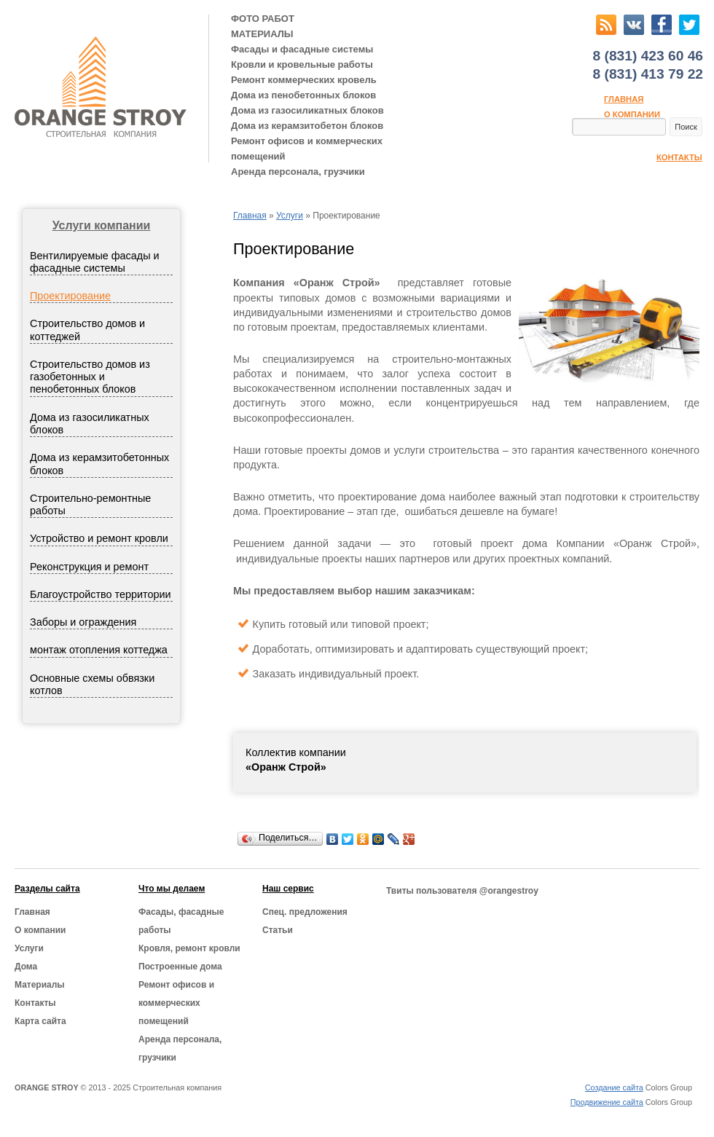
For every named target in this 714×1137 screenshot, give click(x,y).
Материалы (40, 985)
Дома (26, 966)
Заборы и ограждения (83, 622)
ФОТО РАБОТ (262, 18)
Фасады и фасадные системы (302, 49)
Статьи (277, 930)
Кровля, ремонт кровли (189, 948)
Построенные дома (180, 966)
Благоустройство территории (100, 594)
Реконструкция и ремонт (89, 567)
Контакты (679, 157)
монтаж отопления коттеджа (99, 650)
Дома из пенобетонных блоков (303, 95)
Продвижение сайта (606, 1102)
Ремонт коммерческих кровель (304, 79)
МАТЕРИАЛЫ (262, 33)
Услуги (289, 216)
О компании (632, 114)
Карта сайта (40, 1021)
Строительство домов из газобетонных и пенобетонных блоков (90, 377)
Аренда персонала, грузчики (298, 171)
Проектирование (70, 296)
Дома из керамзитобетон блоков (307, 125)
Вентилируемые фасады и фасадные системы (95, 262)
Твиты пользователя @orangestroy (462, 891)
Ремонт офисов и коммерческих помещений (306, 148)
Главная (623, 99)
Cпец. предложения (305, 912)
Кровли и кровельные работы (302, 64)
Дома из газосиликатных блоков (307, 110)
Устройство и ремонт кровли (99, 538)
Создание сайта (614, 1087)
